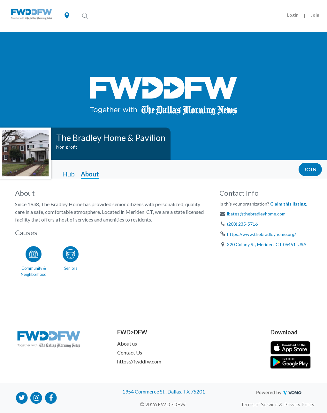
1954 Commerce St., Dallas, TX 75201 (163, 391)
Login (293, 15)
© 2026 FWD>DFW (163, 404)
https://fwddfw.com (139, 361)
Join (315, 15)
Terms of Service (259, 404)
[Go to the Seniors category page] (71, 260)
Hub (68, 174)
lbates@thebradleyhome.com (256, 213)
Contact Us (129, 352)
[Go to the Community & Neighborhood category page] (33, 260)
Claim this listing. (288, 204)
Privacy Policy (299, 404)
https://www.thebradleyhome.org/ (261, 234)
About (90, 174)
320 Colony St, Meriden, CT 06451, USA (267, 244)
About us (127, 343)
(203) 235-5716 (242, 224)
